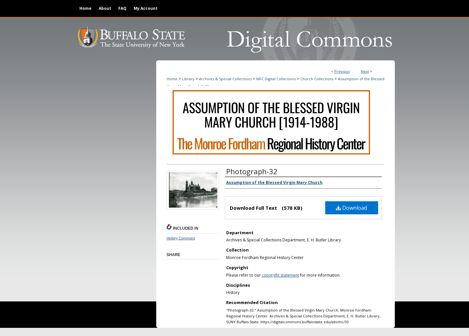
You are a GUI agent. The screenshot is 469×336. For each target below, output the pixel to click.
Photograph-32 (251, 171)
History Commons (181, 238)
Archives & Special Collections (225, 78)
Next (365, 71)
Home (172, 78)
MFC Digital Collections (276, 78)
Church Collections (316, 78)
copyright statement (280, 275)
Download (351, 207)
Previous (342, 71)
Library (188, 78)
